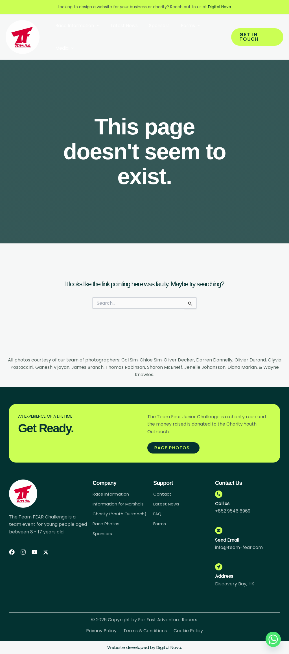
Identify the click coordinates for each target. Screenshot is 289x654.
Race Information (76, 25)
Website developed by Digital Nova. (145, 647)
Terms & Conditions (145, 633)
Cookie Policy (188, 633)
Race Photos (107, 528)
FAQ (158, 513)
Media (63, 48)
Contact (162, 493)
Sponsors (153, 25)
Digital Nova (219, 7)
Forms (183, 25)
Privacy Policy (101, 633)
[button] (95, 25)
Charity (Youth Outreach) (109, 515)
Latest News (121, 25)
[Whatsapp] (273, 639)
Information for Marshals (120, 503)
